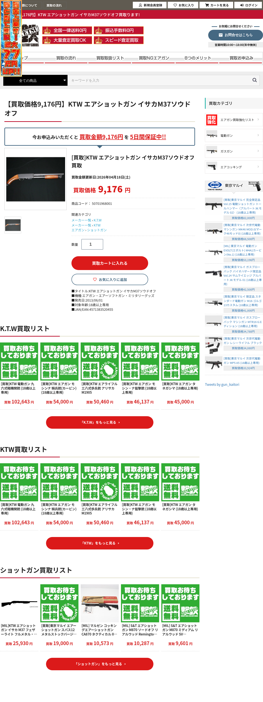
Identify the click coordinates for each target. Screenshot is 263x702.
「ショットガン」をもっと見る (98, 666)
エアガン (78, 230)
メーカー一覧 (81, 220)
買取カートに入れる (110, 263)
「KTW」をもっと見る (98, 544)
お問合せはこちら (239, 35)
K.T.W (97, 220)
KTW (97, 225)
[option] (36, 179)
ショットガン (97, 230)
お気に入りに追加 (113, 279)
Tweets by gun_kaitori (222, 384)
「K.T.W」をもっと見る (98, 422)
